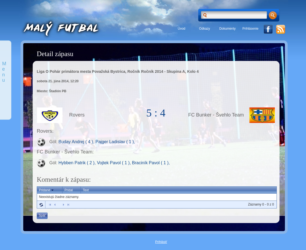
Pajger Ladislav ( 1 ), (115, 142)
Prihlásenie (250, 28)
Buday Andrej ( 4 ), (76, 142)
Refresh (41, 205)
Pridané (46, 190)
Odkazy (204, 28)
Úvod (181, 28)
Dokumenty (227, 28)
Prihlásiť (161, 242)
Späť (42, 215)
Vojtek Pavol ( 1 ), (114, 162)
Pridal (69, 190)
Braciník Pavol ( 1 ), (151, 162)
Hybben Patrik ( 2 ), (77, 162)
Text (86, 190)
